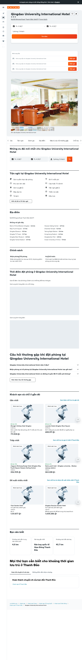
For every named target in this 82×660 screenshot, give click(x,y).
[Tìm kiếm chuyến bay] (3, 13)
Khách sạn (22, 603)
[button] (78, 2)
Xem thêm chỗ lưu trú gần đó (69, 400)
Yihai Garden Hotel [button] (17, 505)
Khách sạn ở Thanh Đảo (20, 584)
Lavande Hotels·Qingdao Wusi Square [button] (57, 426)
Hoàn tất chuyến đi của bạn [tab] (20, 572)
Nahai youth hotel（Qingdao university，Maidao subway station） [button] (61, 467)
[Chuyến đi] (3, 41)
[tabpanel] (44, 582)
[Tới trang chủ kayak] (13, 7)
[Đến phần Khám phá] (3, 27)
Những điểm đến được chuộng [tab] (42, 572)
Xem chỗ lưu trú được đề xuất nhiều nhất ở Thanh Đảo (63, 481)
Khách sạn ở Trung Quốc (45, 603)
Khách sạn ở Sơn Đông (61, 603)
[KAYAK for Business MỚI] (3, 36)
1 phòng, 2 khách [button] (18, 31)
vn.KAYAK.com (13, 603)
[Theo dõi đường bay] (3, 31)
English (57, 2)
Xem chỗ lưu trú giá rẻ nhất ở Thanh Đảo (66, 440)
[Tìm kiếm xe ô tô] (3, 22)
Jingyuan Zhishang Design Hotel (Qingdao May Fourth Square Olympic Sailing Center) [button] (26, 467)
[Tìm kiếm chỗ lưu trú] (3, 18)
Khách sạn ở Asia (32, 603)
